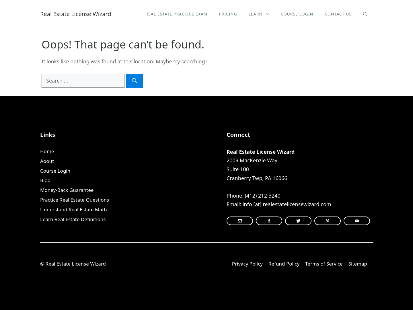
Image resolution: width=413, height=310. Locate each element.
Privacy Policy (247, 263)
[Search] (134, 81)
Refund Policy (283, 263)
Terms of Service (324, 263)
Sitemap (357, 263)
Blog (45, 180)
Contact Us (338, 14)
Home (47, 151)
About (47, 161)
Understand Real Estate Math (73, 209)
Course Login (297, 14)
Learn (262, 14)
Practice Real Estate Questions (74, 199)
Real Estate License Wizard (75, 14)
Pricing (228, 14)
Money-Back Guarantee (66, 190)
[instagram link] (240, 221)
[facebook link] (327, 221)
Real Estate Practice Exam (176, 14)
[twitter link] (298, 221)
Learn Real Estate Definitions (73, 219)
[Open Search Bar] (365, 14)
